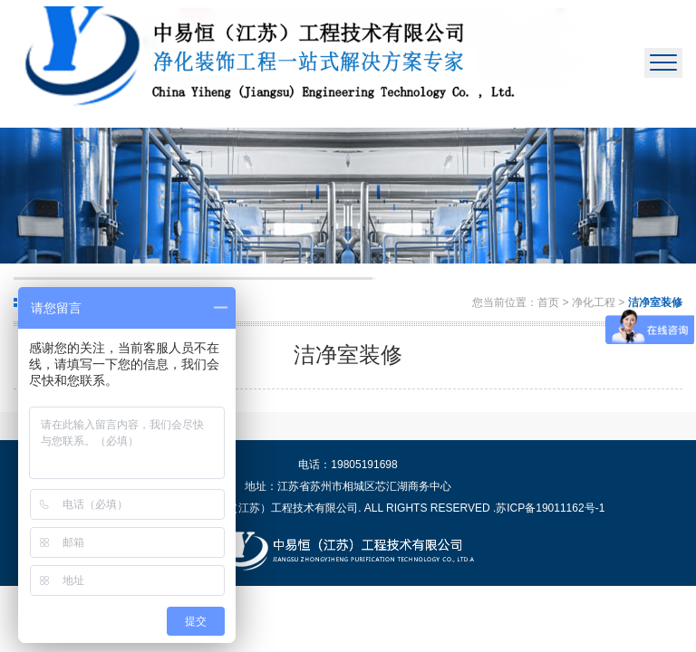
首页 (548, 302)
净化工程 (595, 302)
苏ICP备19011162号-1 (550, 508)
